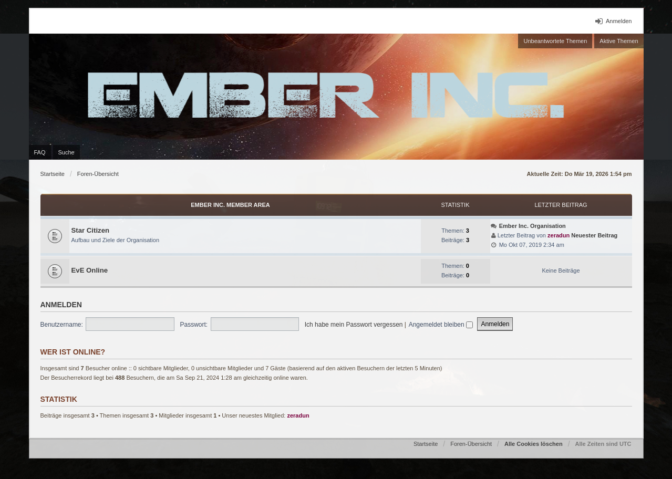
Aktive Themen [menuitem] (618, 41)
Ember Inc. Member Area (230, 205)
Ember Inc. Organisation (532, 226)
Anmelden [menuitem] (619, 21)
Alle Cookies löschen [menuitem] (533, 444)
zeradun (558, 235)
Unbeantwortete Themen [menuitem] (555, 41)
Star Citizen (90, 230)
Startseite (52, 174)
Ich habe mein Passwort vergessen (354, 324)
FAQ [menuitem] (40, 152)
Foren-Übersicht (98, 174)
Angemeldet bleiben (441, 324)
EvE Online (89, 270)
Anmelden (61, 304)
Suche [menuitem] (66, 152)
